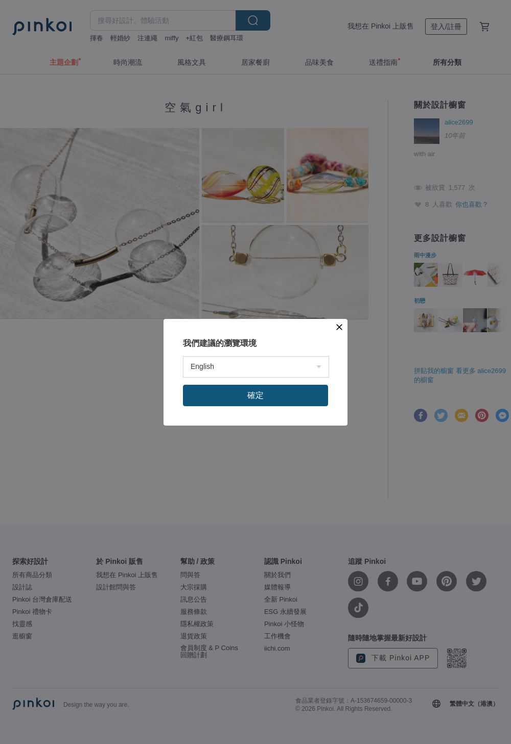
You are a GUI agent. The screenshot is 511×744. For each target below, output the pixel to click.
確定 (255, 395)
